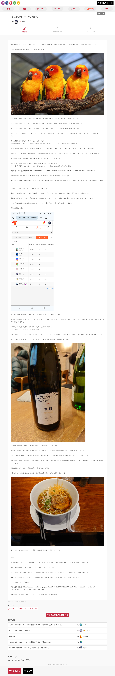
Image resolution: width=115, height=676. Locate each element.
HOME (50, 664)
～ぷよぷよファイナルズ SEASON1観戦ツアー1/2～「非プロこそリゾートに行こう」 (35, 625)
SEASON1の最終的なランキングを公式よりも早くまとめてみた (29, 648)
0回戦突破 (12, 636)
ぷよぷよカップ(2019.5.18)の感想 (19, 630)
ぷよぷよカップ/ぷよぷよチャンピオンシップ (23, 608)
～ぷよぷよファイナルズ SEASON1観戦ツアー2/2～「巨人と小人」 (30, 642)
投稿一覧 (57, 664)
